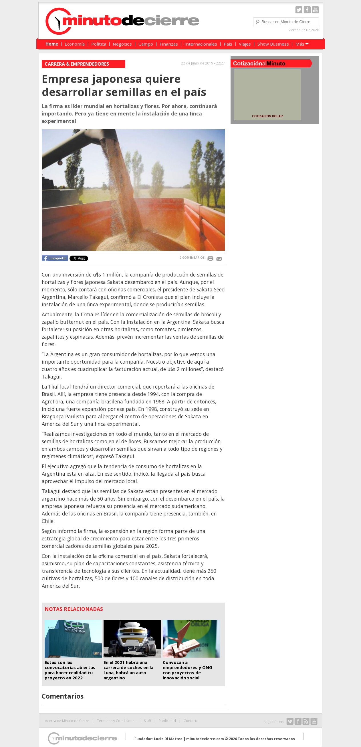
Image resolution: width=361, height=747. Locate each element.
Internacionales (201, 44)
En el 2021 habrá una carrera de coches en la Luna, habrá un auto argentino (128, 670)
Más (299, 44)
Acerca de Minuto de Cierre (67, 720)
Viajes (245, 44)
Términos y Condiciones (116, 720)
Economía (75, 44)
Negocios (122, 44)
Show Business (273, 44)
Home (51, 44)
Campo (145, 44)
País (228, 44)
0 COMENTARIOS (192, 258)
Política (98, 44)
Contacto (191, 720)
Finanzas (169, 44)
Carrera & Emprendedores (77, 64)
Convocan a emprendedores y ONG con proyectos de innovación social (187, 670)
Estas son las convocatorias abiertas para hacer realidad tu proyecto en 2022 (70, 670)
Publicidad (167, 720)
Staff (147, 720)
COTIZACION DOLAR (267, 116)
